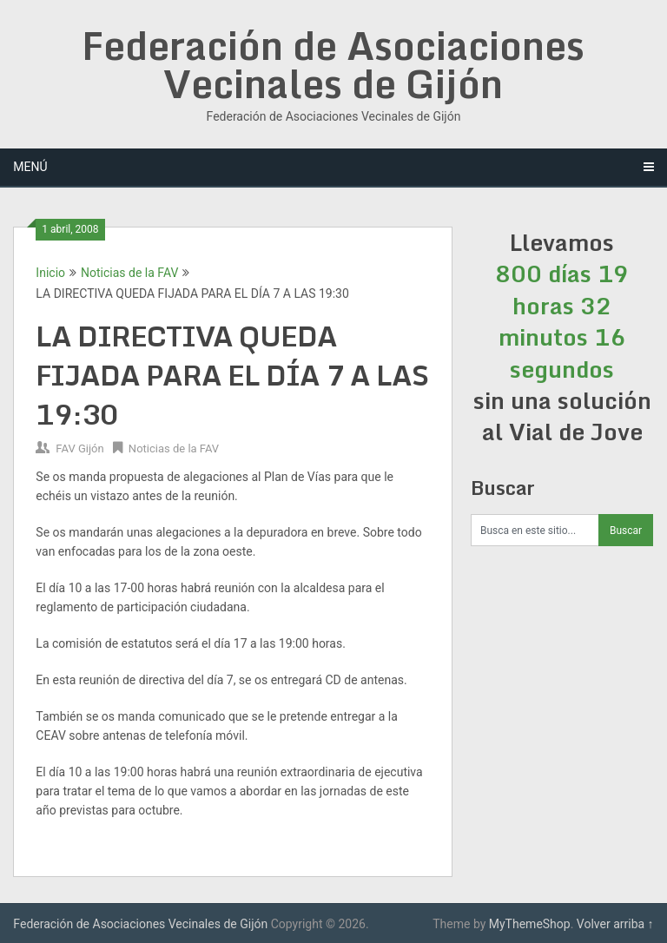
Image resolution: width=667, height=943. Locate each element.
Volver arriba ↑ (615, 924)
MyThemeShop (530, 924)
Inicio (50, 273)
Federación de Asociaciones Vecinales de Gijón (333, 64)
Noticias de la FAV (129, 273)
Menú (30, 167)
